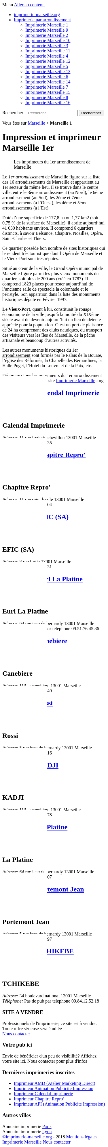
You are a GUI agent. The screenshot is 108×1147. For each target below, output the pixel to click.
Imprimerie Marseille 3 (46, 45)
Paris (47, 1126)
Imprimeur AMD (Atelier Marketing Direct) (54, 1083)
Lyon (47, 1131)
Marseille (36, 123)
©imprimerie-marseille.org (27, 1136)
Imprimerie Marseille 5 (46, 66)
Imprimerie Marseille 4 (46, 56)
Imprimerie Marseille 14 (47, 81)
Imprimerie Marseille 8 (46, 97)
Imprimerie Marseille (75, 380)
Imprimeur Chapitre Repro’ (39, 1098)
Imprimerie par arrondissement (42, 19)
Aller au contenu (29, 4)
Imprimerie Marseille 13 (47, 71)
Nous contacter (16, 1033)
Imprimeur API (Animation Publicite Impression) (59, 1104)
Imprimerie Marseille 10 (47, 40)
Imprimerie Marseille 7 (46, 87)
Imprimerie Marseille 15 (47, 92)
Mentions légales (82, 1136)
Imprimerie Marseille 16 (47, 102)
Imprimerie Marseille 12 (47, 61)
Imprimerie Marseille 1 (46, 24)
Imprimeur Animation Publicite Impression (53, 1088)
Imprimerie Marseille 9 (46, 30)
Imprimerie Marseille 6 (46, 76)
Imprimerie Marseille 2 (46, 35)
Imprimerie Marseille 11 (47, 50)
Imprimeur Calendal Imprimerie (50, 393)
